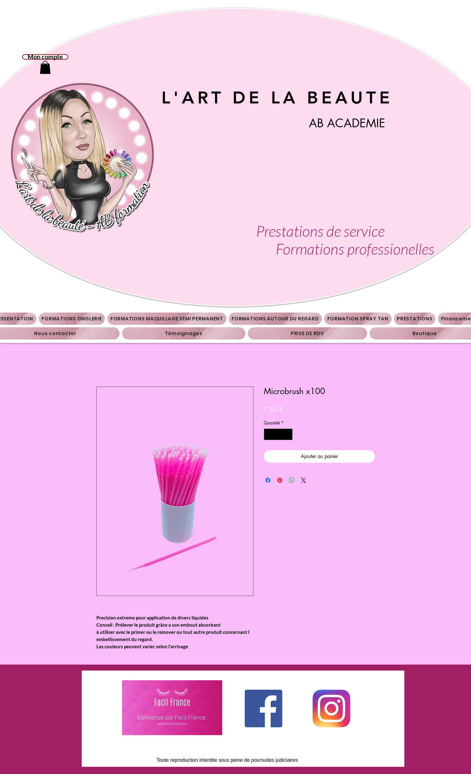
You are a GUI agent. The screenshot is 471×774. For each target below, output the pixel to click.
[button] (45, 67)
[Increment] (288, 434)
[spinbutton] (278, 434)
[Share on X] (303, 480)
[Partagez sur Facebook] (268, 480)
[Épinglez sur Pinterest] (280, 480)
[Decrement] (269, 434)
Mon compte (45, 57)
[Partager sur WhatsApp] (291, 480)
